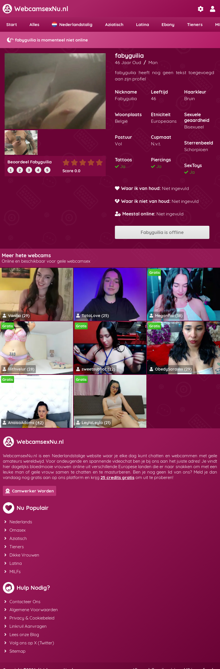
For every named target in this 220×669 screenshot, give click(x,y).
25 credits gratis (117, 477)
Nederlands (18, 521)
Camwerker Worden (29, 491)
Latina (142, 24)
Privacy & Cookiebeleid (29, 612)
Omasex (14, 529)
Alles (34, 24)
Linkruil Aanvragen (25, 620)
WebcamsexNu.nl (35, 9)
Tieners (195, 24)
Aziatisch (114, 24)
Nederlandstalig (72, 24)
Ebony (168, 24)
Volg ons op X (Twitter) (29, 636)
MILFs (12, 568)
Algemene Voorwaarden (31, 605)
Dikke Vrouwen (21, 552)
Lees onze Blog (21, 628)
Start (11, 24)
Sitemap (14, 643)
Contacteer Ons (22, 597)
